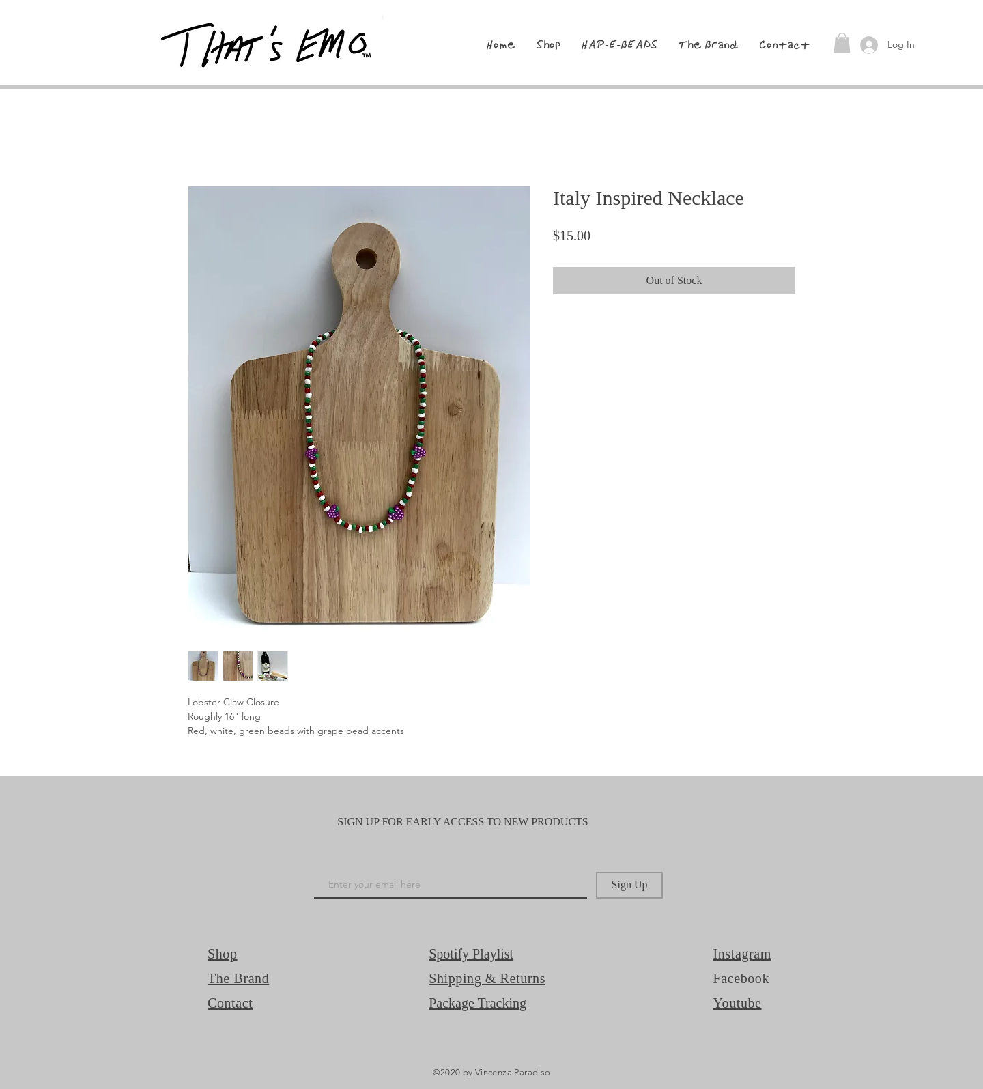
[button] (842, 43)
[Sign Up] (629, 885)
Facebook (741, 978)
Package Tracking (477, 1002)
